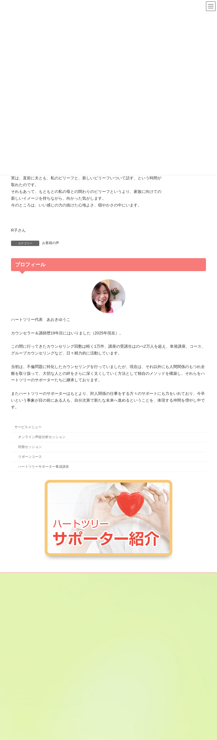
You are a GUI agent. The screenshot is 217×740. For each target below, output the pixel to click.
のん (119, 688)
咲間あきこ (124, 649)
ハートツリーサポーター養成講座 (43, 467)
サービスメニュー (28, 427)
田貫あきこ (124, 678)
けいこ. (121, 639)
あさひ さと (126, 610)
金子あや (123, 629)
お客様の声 (50, 243)
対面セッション (30, 447)
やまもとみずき (128, 698)
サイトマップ (68, 578)
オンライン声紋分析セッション (42, 437)
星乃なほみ (124, 708)
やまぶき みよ (126, 718)
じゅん (121, 659)
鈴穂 (119, 669)
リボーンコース (30, 457)
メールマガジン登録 (31, 578)
